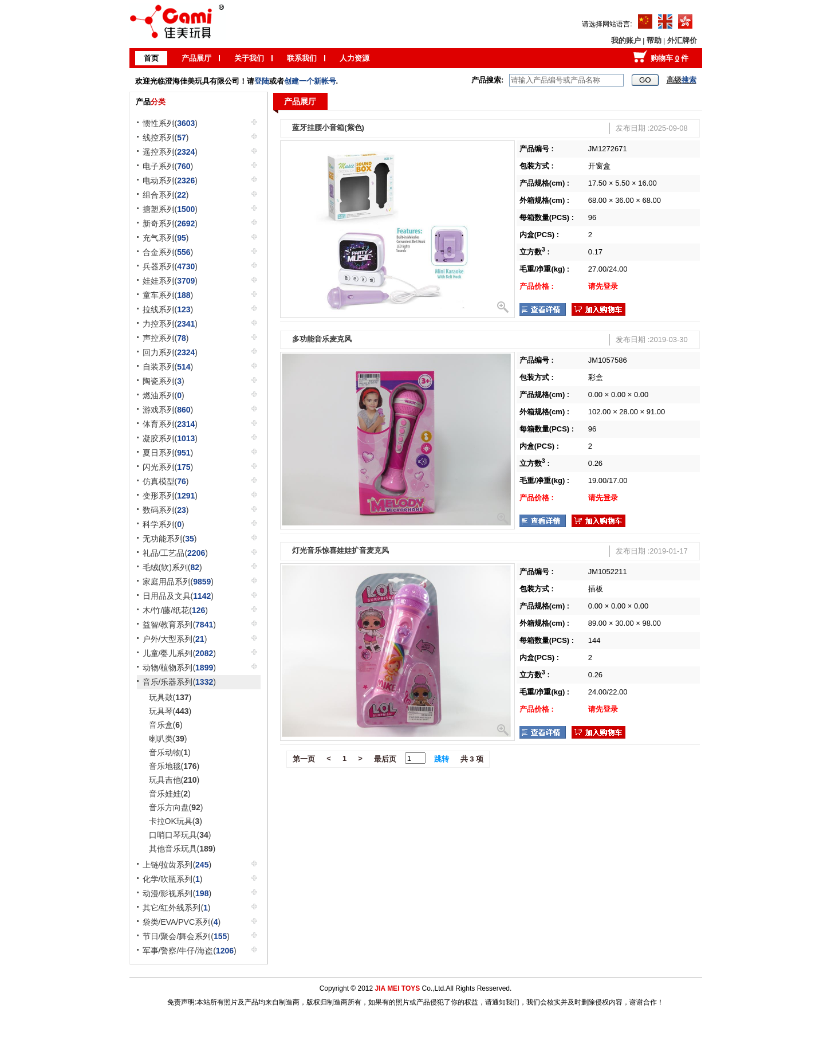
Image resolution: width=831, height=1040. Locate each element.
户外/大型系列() (175, 638)
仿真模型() (166, 481)
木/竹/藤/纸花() (175, 610)
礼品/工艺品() (175, 553)
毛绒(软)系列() (172, 567)
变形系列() (170, 495)
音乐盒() (166, 724)
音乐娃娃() (170, 793)
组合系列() (166, 194)
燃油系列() (163, 395)
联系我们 (302, 58)
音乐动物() (170, 752)
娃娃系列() (170, 280)
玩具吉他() (174, 779)
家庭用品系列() (178, 581)
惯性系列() (170, 123)
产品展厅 (196, 58)
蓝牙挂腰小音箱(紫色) (328, 127)
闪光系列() (168, 467)
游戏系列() (168, 409)
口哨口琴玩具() (180, 834)
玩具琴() (170, 711)
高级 (681, 80)
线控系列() (166, 137)
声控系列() (166, 338)
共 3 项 (471, 759)
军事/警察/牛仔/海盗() (190, 950)
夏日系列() (168, 452)
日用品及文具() (178, 596)
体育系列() (170, 424)
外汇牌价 (682, 40)
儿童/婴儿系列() (179, 653)
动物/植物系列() (179, 667)
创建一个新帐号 (310, 81)
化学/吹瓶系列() (173, 879)
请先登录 (603, 286)
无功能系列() (170, 538)
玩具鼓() (170, 697)
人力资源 (354, 58)
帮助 (654, 40)
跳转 (441, 759)
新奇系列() (170, 223)
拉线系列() (168, 309)
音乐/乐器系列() (179, 681)
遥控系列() (170, 151)
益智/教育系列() (179, 624)
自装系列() (168, 366)
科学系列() (163, 524)
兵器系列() (170, 266)
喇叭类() (168, 738)
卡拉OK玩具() (175, 821)
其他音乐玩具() (182, 848)
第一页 (304, 759)
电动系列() (170, 180)
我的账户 (626, 40)
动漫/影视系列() (177, 893)
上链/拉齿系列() (177, 864)
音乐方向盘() (176, 807)
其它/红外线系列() (177, 907)
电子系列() (168, 166)
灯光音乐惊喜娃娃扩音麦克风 (340, 550)
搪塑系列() (170, 209)
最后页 (385, 759)
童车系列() (168, 295)
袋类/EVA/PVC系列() (182, 922)
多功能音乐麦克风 (322, 339)
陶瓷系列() (163, 381)
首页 (151, 58)
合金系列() (168, 252)
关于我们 (249, 58)
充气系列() (166, 237)
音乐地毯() (174, 766)
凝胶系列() (170, 438)
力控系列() (170, 323)
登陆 (261, 81)
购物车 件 (669, 58)
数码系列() (166, 510)
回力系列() (170, 352)
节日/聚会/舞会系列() (186, 936)
